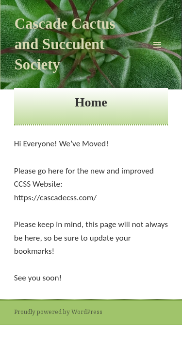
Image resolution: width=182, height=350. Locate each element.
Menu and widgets (157, 54)
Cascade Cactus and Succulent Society (65, 44)
